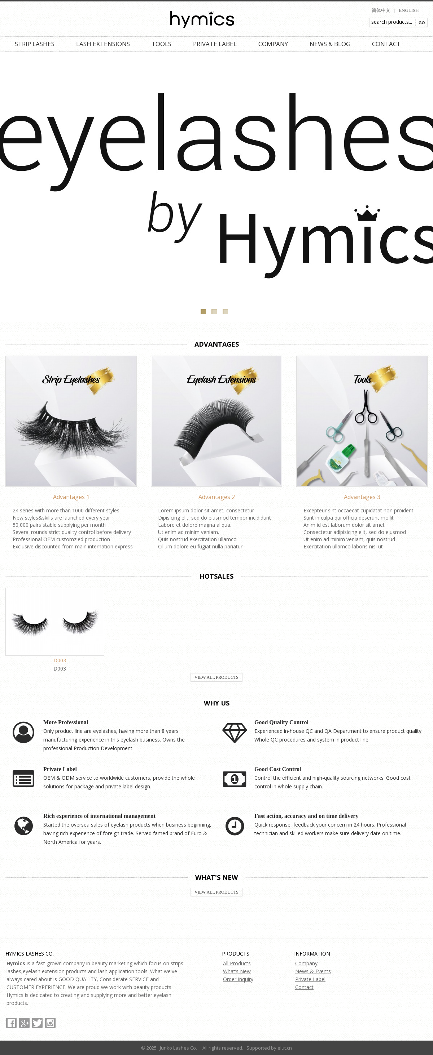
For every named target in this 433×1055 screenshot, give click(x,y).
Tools (161, 44)
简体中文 (381, 10)
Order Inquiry (238, 979)
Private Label (215, 44)
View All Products (216, 677)
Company (273, 44)
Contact (386, 44)
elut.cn (284, 1048)
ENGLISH (409, 10)
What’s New (237, 971)
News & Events (313, 971)
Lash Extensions (103, 44)
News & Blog (330, 44)
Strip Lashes (34, 44)
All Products (237, 963)
